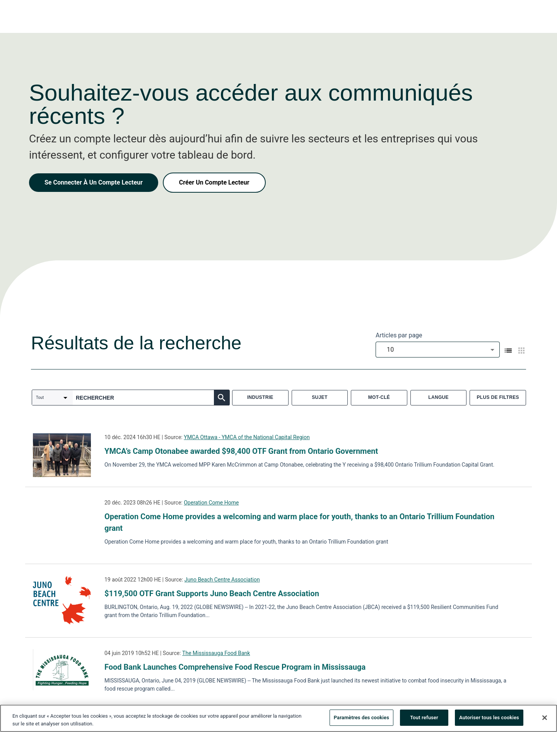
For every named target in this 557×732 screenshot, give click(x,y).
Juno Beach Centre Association (222, 579)
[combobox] (438, 349)
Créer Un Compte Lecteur (214, 182)
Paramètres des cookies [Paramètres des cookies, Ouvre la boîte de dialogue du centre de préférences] (361, 720)
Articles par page (399, 335)
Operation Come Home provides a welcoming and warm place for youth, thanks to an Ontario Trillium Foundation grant (299, 522)
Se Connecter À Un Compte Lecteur (93, 182)
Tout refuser (424, 720)
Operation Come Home (211, 502)
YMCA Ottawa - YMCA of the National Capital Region (246, 437)
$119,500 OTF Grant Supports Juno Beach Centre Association (211, 593)
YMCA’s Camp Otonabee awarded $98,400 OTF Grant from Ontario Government (241, 451)
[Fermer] (544, 719)
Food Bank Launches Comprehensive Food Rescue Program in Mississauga (235, 667)
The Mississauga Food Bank (216, 653)
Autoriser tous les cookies (489, 720)
